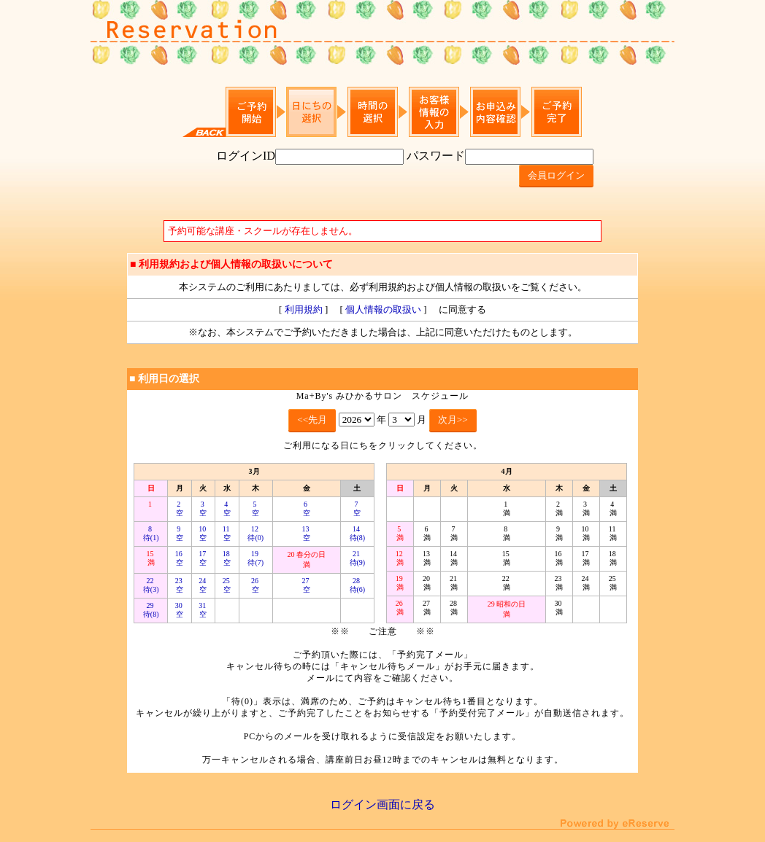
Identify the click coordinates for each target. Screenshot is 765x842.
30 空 (180, 609)
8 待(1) (151, 533)
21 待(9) (358, 558)
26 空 (256, 585)
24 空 (203, 585)
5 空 (255, 508)
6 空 (306, 508)
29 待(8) (151, 609)
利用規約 (304, 309)
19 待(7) (255, 558)
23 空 (180, 585)
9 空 (179, 533)
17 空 (203, 558)
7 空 (357, 508)
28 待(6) (358, 585)
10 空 (203, 533)
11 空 (227, 533)
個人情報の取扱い (383, 309)
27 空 (307, 585)
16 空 (180, 558)
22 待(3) (151, 585)
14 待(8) (358, 533)
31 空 (203, 609)
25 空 (227, 585)
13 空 (307, 533)
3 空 (203, 508)
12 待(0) (255, 533)
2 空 (179, 508)
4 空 (227, 508)
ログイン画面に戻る (382, 804)
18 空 (227, 558)
